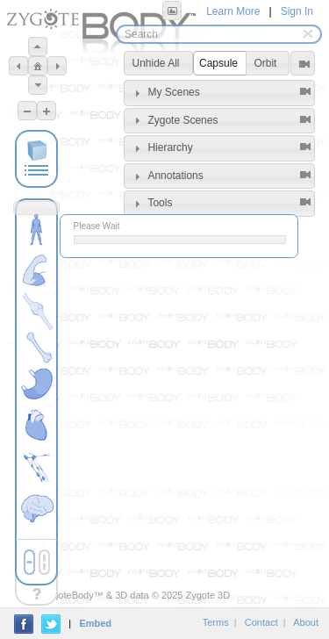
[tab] (219, 93)
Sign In (297, 11)
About (305, 622)
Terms (216, 622)
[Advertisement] (219, 322)
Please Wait (97, 226)
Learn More (233, 11)
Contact (261, 622)
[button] (172, 10)
